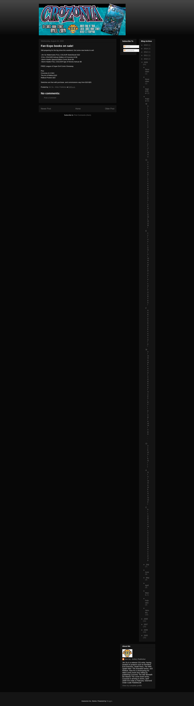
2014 (146, 49)
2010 (146, 59)
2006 (146, 630)
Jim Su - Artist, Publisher (135, 659)
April (147, 585)
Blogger (109, 701)
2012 (146, 52)
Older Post (109, 109)
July (147, 564)
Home (78, 109)
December (147, 70)
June (147, 572)
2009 (146, 62)
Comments (129, 50)
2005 (146, 635)
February (147, 602)
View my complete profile (132, 686)
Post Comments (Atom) (82, 115)
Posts (127, 47)
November (147, 80)
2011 (146, 55)
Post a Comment (50, 98)
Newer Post (46, 109)
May (147, 578)
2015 (146, 45)
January (147, 611)
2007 (146, 624)
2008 (146, 619)
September (147, 91)
